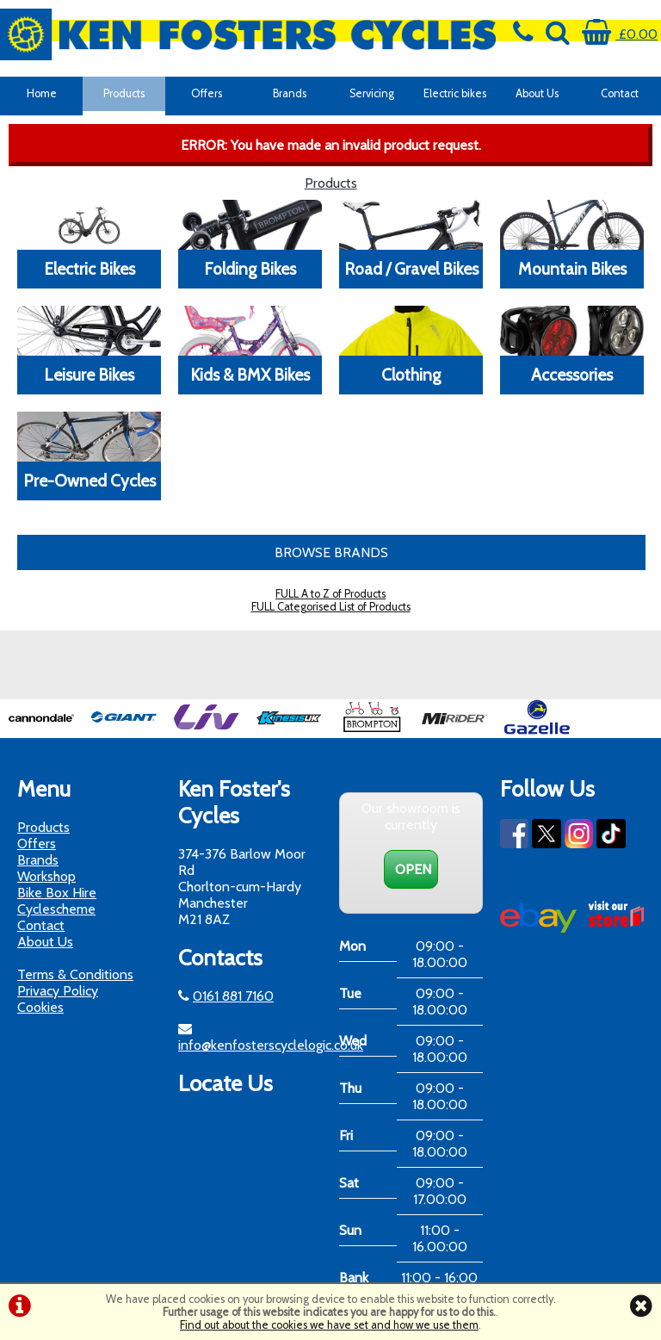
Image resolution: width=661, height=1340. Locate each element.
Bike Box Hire (56, 892)
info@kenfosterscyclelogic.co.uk (270, 1045)
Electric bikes (454, 93)
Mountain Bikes (572, 268)
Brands (289, 93)
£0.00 (620, 34)
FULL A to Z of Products (330, 593)
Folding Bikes (250, 268)
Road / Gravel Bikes (411, 268)
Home (42, 93)
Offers (206, 93)
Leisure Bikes (89, 374)
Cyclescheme (56, 909)
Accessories (572, 374)
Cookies (40, 1007)
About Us (537, 93)
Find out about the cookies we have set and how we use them (329, 1324)
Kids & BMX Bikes (250, 374)
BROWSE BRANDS (331, 552)
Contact (620, 93)
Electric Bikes (89, 268)
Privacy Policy (57, 991)
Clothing (411, 374)
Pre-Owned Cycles (89, 480)
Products (124, 93)
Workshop (46, 876)
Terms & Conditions (75, 974)
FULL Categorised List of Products (331, 606)
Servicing (371, 93)
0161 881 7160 (233, 996)
